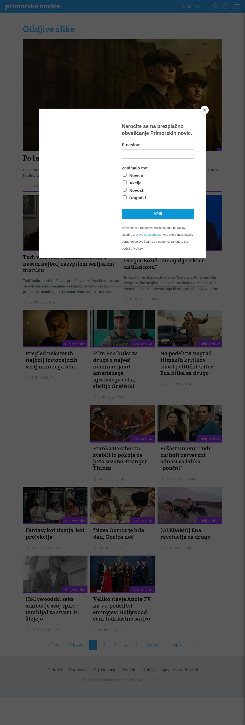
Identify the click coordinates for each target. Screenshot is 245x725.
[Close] (204, 110)
